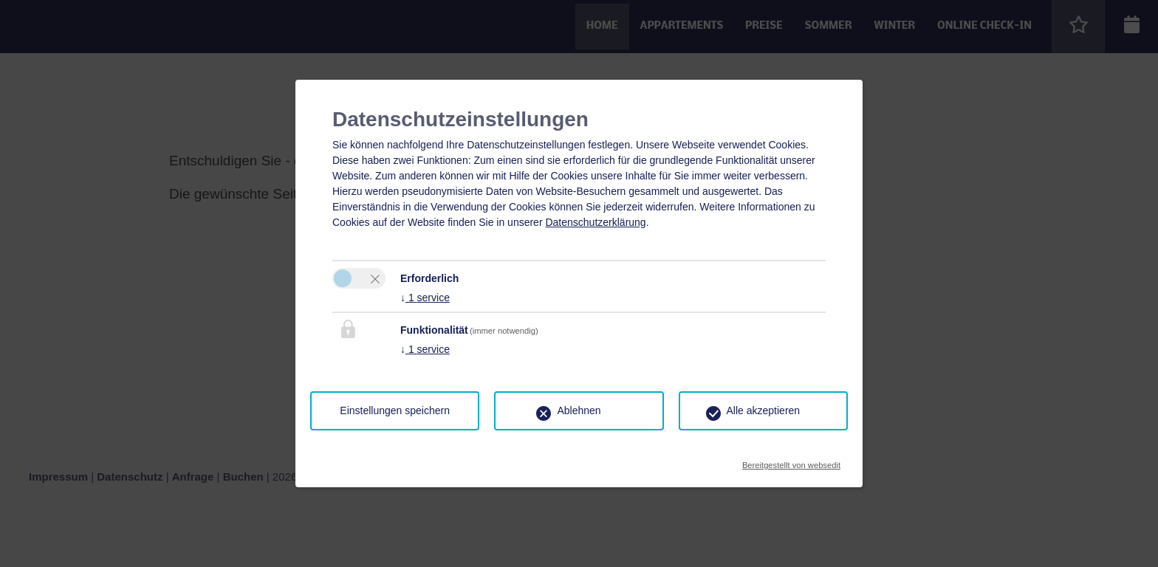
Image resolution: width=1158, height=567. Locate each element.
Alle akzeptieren (764, 410)
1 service (425, 297)
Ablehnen (578, 410)
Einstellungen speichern (395, 410)
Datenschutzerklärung (595, 222)
